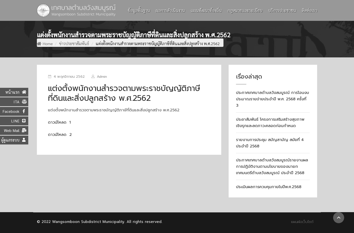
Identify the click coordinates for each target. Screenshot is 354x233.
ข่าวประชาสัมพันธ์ (74, 43)
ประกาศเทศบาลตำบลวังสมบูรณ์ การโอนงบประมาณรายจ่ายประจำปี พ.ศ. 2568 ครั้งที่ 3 (272, 99)
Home (45, 43)
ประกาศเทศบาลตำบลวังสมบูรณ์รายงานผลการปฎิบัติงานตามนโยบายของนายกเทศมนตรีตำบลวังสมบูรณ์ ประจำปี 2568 (272, 166)
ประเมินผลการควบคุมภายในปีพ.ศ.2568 (268, 187)
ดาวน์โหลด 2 (60, 135)
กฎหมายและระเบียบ (245, 10)
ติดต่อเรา (309, 10)
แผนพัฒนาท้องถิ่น (206, 10)
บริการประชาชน (282, 10)
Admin (102, 76)
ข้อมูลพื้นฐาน (139, 10)
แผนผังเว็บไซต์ (302, 221)
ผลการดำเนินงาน (170, 10)
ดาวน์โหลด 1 (59, 122)
